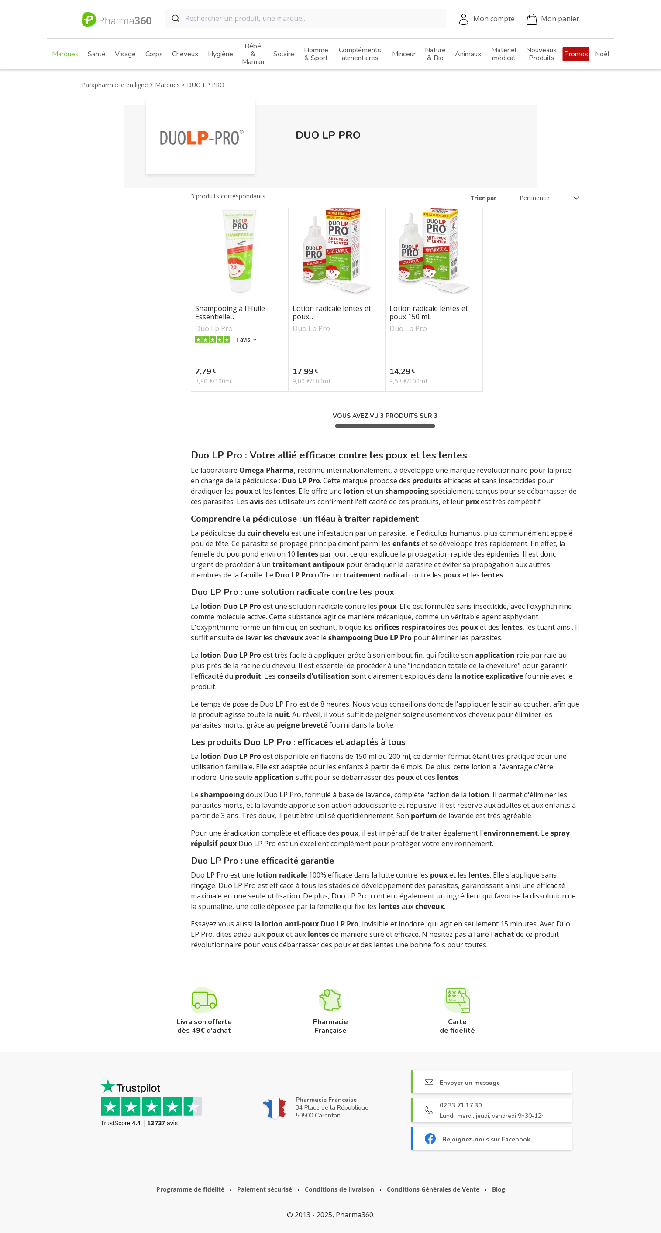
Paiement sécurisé (264, 1189)
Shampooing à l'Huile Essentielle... (230, 312)
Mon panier (553, 19)
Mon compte (494, 19)
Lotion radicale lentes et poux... (332, 312)
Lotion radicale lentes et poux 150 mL (428, 312)
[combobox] (305, 18)
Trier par (483, 198)
